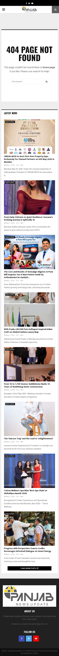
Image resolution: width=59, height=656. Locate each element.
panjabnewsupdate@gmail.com (34, 624)
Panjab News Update (30, 653)
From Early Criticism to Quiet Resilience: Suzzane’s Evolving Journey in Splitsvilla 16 (28, 218)
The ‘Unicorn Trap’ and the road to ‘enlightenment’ (28, 438)
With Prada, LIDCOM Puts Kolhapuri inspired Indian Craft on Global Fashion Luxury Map (28, 330)
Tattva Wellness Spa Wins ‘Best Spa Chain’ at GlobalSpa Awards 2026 (25, 492)
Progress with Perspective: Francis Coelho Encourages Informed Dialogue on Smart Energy (27, 550)
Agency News (10, 122)
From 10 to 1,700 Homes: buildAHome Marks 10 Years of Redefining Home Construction (27, 385)
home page (49, 67)
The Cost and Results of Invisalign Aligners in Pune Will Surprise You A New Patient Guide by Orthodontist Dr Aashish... (28, 274)
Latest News (10, 113)
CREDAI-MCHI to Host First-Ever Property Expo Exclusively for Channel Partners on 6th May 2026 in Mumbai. (29, 159)
